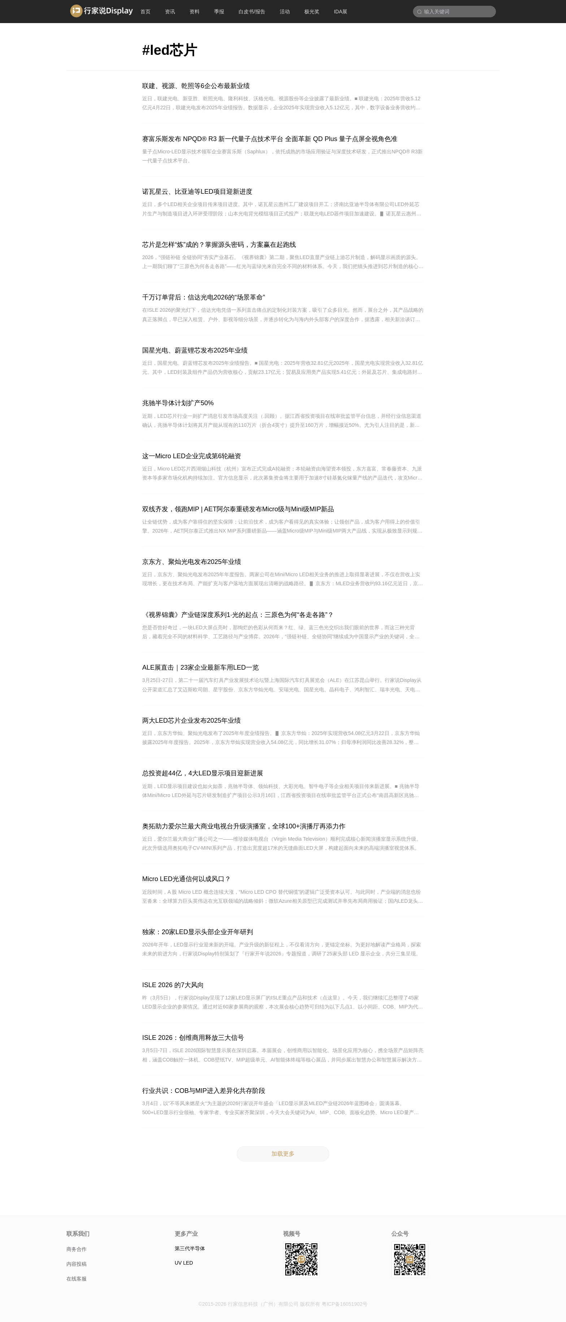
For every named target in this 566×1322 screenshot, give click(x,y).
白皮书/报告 (252, 11)
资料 (195, 11)
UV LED (184, 1263)
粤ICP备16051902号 (345, 1304)
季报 (219, 11)
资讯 (170, 11)
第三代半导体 (190, 1248)
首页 (145, 11)
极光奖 (311, 11)
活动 (285, 11)
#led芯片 (169, 50)
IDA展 (340, 11)
